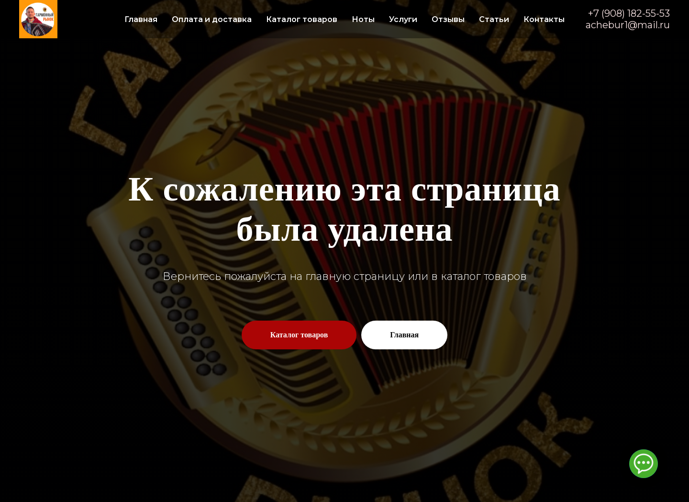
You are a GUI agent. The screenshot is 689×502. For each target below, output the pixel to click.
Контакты (544, 19)
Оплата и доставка (212, 19)
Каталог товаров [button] (301, 19)
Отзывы (448, 19)
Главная (140, 19)
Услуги (403, 19)
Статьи (494, 19)
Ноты (363, 19)
